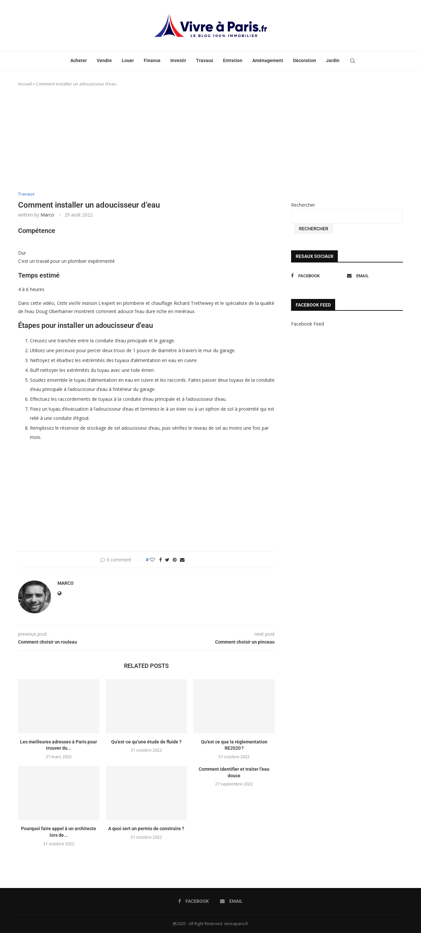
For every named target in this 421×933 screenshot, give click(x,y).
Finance (152, 60)
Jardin (332, 60)
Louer (128, 60)
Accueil (25, 84)
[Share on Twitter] (167, 560)
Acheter (78, 60)
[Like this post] (152, 560)
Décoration (304, 60)
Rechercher (303, 205)
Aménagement (267, 60)
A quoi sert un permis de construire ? (146, 828)
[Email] (373, 275)
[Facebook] (317, 275)
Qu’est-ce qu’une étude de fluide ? (146, 741)
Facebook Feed (307, 324)
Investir (178, 60)
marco (47, 215)
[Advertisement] (146, 139)
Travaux (204, 60)
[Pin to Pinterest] (175, 560)
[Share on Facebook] (160, 560)
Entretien (232, 60)
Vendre (104, 60)
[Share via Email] (182, 560)
